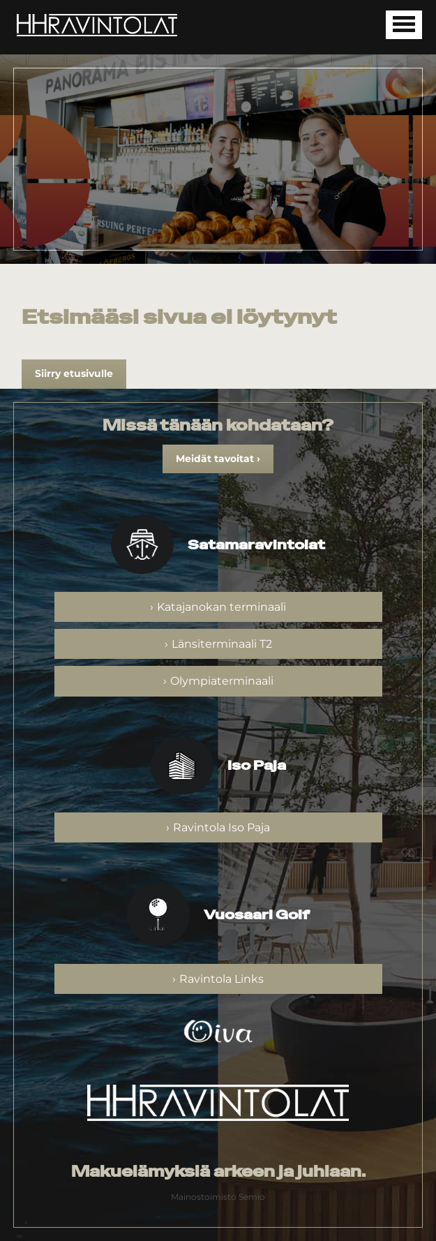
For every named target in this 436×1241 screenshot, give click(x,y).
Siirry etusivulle (74, 373)
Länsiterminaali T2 (222, 644)
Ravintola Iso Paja (221, 827)
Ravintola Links (221, 979)
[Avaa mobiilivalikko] (404, 24)
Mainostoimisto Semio (218, 1196)
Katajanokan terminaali (221, 607)
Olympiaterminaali (221, 681)
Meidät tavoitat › (218, 458)
